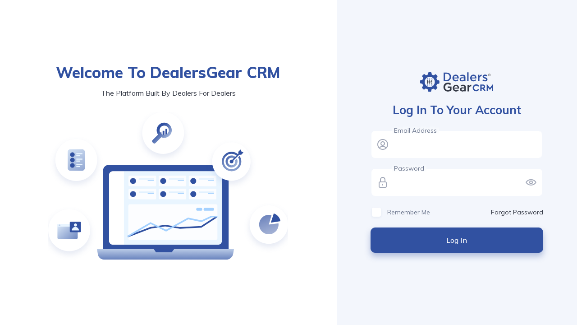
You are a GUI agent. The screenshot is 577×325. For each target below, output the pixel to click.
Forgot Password (517, 212)
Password (409, 168)
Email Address (415, 130)
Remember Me (408, 212)
